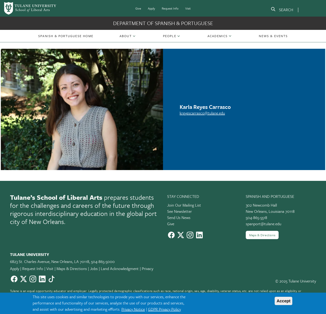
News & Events (273, 36)
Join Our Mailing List (184, 205)
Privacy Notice (133, 309)
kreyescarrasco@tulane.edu (202, 113)
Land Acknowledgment (120, 268)
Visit (188, 8)
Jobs (94, 268)
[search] (282, 10)
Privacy (147, 268)
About (126, 36)
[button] (65, 36)
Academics (217, 36)
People (169, 36)
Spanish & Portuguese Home (65, 36)
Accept (283, 301)
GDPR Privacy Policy (164, 309)
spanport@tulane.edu (263, 223)
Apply (151, 8)
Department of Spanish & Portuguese (163, 23)
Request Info (170, 8)
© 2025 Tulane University (295, 281)
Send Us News (178, 217)
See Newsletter (179, 211)
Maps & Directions (262, 235)
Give (138, 8)
